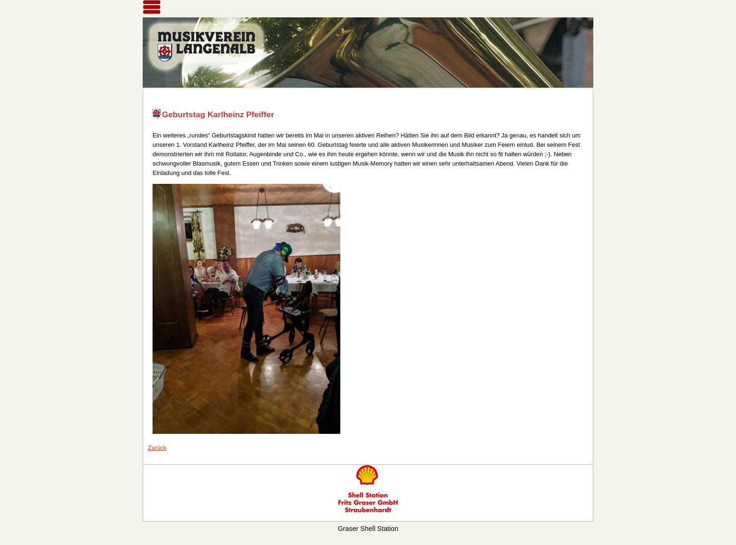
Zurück (157, 447)
